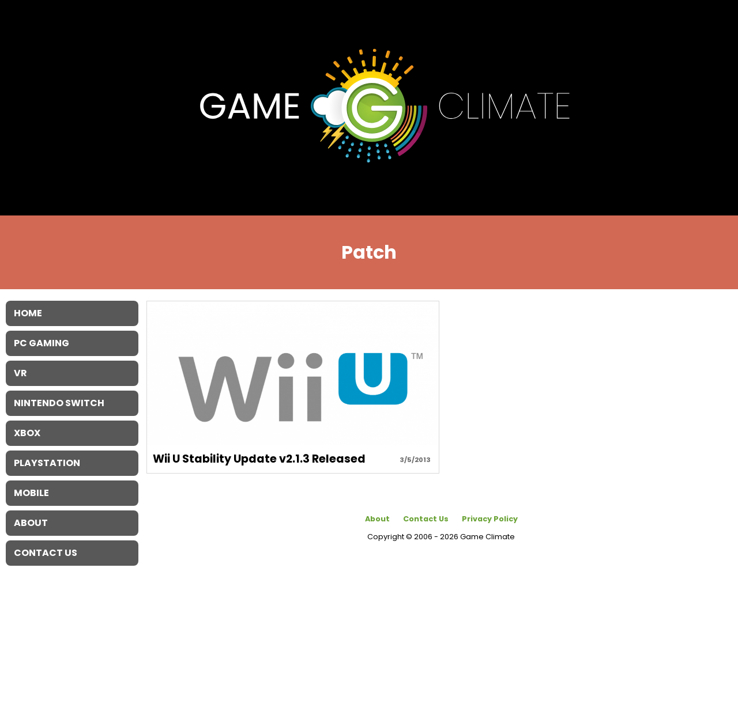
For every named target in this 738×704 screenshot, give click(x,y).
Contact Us (426, 519)
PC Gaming (41, 343)
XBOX (27, 433)
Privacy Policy (490, 519)
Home (28, 313)
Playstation (47, 463)
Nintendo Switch (59, 403)
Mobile (31, 492)
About (377, 519)
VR (20, 373)
